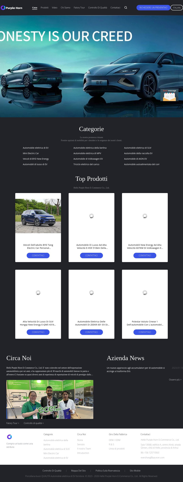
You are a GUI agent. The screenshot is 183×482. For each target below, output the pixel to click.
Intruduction (83, 452)
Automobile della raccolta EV (138, 153)
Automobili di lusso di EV (35, 164)
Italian (177, 7)
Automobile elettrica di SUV (137, 147)
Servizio (80, 444)
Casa (34, 7)
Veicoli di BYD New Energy (36, 158)
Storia (80, 440)
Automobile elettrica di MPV (87, 153)
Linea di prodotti (117, 448)
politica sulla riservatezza (108, 471)
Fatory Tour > (12, 423)
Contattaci (115, 7)
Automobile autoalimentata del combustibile (146, 164)
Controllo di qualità (97, 7)
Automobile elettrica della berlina (90, 147)
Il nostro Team (84, 448)
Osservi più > (175, 379)
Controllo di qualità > (34, 423)
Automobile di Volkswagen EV (88, 158)
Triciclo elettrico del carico (86, 164)
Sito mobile (135, 471)
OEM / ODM (114, 440)
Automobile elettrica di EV (35, 147)
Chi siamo (65, 7)
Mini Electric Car (31, 153)
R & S (111, 444)
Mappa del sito (78, 471)
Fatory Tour (79, 7)
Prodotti (44, 7)
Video (54, 7)
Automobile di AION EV (135, 158)
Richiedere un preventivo (153, 7)
